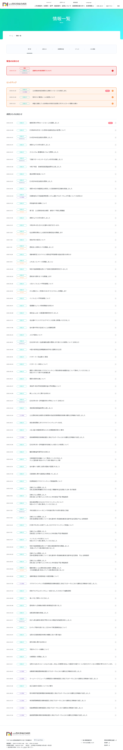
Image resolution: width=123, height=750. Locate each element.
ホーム (11, 35)
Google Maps (38, 740)
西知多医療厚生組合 (109, 740)
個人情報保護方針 (87, 740)
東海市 (106, 742)
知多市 (106, 745)
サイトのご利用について (88, 742)
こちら (24, 747)
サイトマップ (48, 2)
